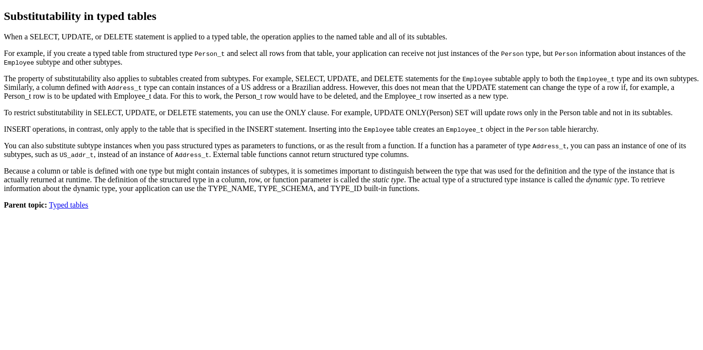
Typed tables (68, 205)
